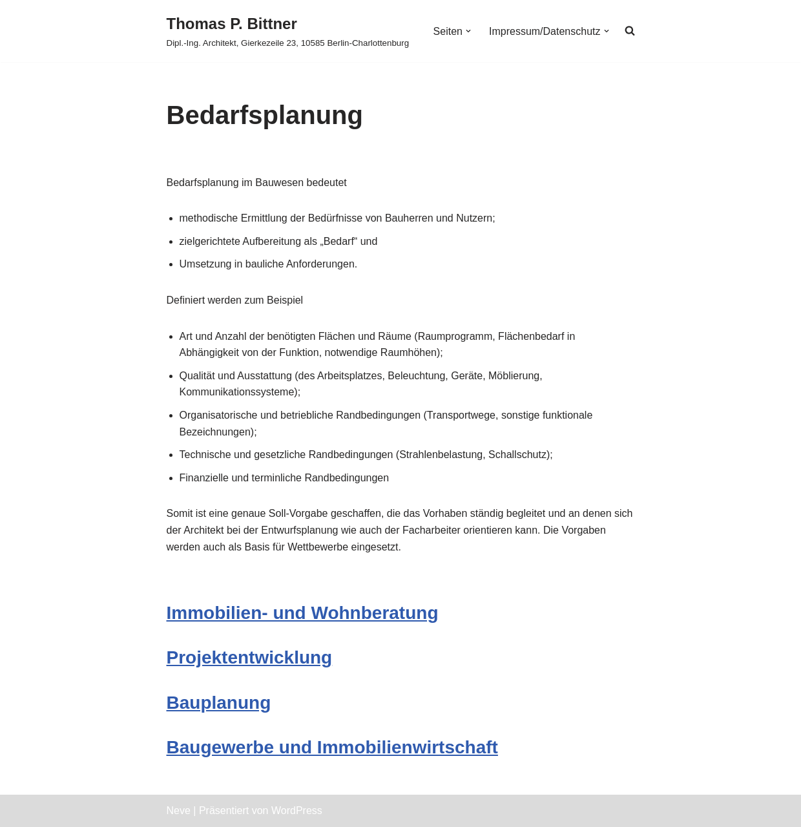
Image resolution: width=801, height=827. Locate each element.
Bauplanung (219, 703)
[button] (468, 31)
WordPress (296, 810)
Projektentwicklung (250, 657)
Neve (179, 810)
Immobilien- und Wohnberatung (303, 613)
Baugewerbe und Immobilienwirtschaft (332, 747)
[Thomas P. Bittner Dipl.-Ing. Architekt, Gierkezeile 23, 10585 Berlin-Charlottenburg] (288, 31)
